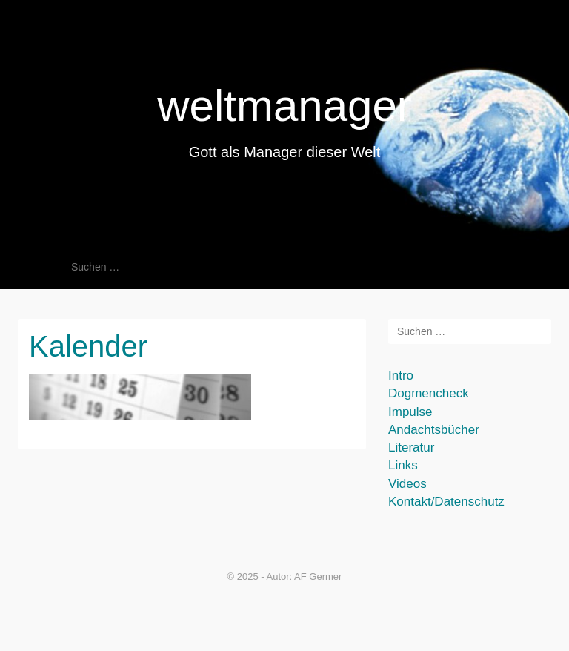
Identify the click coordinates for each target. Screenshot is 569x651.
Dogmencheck (428, 393)
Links (403, 465)
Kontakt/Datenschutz (446, 502)
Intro (400, 376)
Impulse (410, 412)
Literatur (411, 447)
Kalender (88, 346)
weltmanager (284, 105)
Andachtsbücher (433, 430)
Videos (407, 484)
